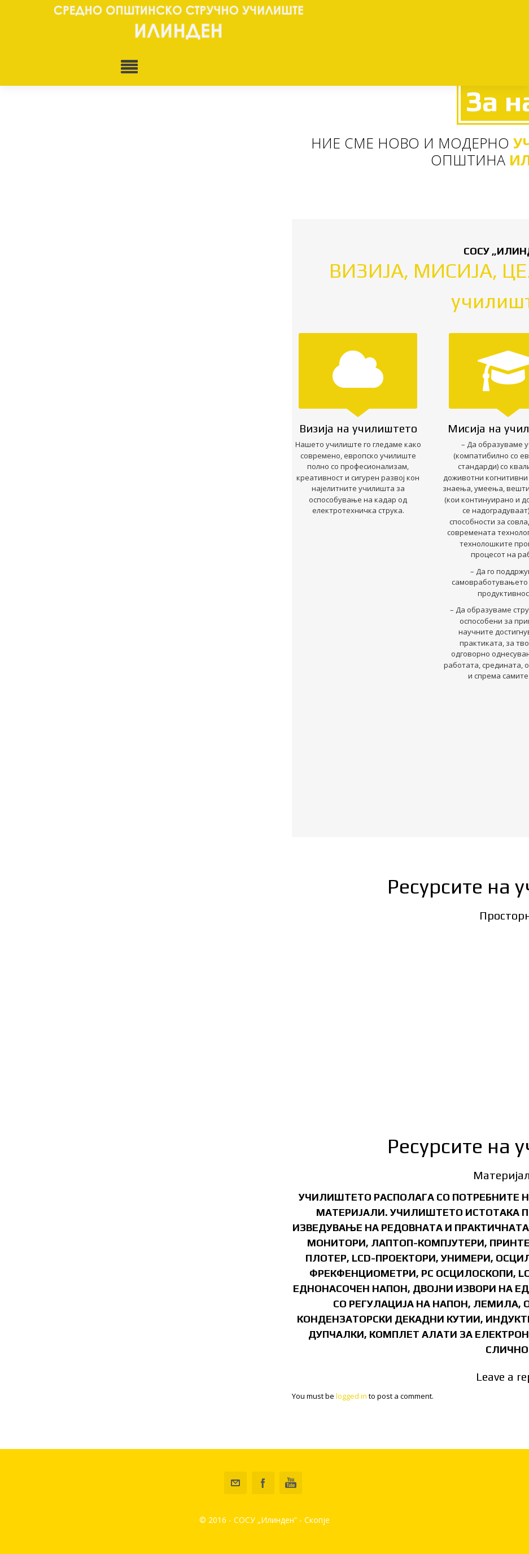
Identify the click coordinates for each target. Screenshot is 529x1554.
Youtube (290, 1483)
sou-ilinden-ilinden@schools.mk (235, 1483)
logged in (351, 1396)
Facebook (263, 1483)
